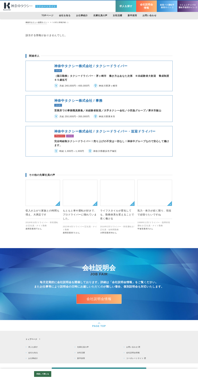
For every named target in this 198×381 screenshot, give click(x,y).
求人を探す (33, 347)
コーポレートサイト (135, 358)
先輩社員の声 (83, 347)
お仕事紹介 (33, 358)
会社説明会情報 (99, 299)
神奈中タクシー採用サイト (36, 22)
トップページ (31, 339)
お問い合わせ (132, 347)
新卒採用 (81, 358)
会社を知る (33, 353)
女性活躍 (81, 353)
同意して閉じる (42, 374)
